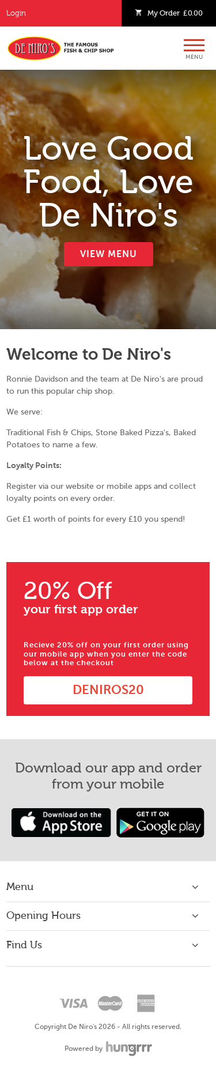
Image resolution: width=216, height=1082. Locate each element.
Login (16, 13)
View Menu (108, 254)
